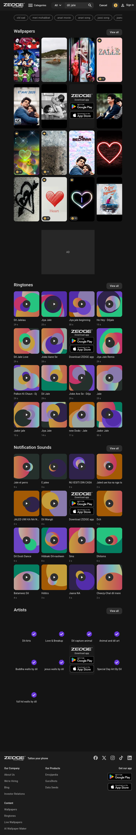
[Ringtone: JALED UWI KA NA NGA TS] (26, 508)
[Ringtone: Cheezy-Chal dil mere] (109, 581)
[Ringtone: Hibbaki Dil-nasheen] (54, 545)
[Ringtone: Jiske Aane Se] (54, 345)
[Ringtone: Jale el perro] (26, 471)
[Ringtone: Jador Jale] (109, 419)
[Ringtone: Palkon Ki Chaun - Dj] (26, 382)
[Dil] (26, 153)
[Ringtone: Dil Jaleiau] (26, 308)
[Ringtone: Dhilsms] (109, 545)
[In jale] (82, 60)
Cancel (103, 5)
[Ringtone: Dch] (109, 508)
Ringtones (10, 815)
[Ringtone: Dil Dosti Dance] (26, 545)
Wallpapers (10, 809)
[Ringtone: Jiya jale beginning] (82, 308)
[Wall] (54, 153)
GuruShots (51, 781)
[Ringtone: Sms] (82, 545)
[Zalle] (109, 60)
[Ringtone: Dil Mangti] (54, 508)
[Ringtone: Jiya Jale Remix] (109, 345)
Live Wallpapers (13, 822)
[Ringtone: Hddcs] (54, 581)
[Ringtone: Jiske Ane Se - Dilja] (82, 382)
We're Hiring (11, 781)
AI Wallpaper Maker (15, 828)
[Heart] (26, 199)
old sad (21, 17)
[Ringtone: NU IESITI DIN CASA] (82, 471)
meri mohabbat (41, 17)
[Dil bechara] (26, 106)
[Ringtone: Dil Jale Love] (26, 345)
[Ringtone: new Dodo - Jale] (82, 419)
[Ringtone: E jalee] (54, 471)
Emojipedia (51, 774)
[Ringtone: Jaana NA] (82, 581)
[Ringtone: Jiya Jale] (54, 308)
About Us (9, 774)
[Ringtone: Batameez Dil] (26, 581)
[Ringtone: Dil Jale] (54, 382)
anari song (84, 17)
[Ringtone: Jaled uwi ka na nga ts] (109, 471)
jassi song (103, 17)
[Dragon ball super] (26, 60)
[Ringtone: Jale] (109, 382)
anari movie (64, 17)
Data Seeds (51, 787)
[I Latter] (82, 199)
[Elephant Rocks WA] (54, 60)
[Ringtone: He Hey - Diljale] (109, 308)
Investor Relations (14, 793)
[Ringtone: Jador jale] (26, 419)
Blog (6, 787)
